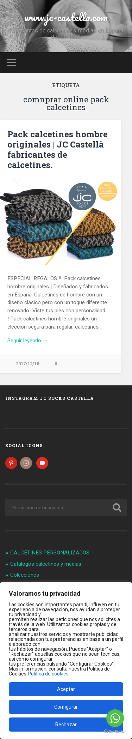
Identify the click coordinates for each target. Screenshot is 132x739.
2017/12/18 (27, 363)
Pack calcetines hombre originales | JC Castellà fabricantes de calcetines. (57, 149)
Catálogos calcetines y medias (45, 564)
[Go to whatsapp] (115, 718)
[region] (66, 660)
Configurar (66, 707)
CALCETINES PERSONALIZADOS (49, 553)
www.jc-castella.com (66, 17)
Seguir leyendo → (27, 340)
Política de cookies (48, 674)
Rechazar (66, 724)
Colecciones (24, 575)
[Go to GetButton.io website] (115, 731)
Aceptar (66, 689)
